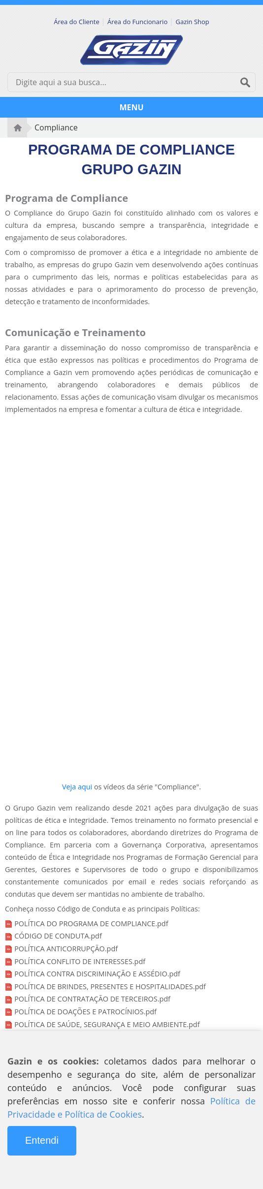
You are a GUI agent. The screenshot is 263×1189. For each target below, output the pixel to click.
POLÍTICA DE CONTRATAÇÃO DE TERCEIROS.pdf (92, 998)
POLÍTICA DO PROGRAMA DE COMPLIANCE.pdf (91, 923)
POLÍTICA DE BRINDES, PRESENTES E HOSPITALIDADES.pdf (110, 986)
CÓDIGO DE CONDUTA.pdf (58, 935)
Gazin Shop (192, 21)
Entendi (42, 1140)
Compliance (56, 127)
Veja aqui (77, 786)
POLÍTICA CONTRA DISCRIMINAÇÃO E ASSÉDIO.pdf (97, 973)
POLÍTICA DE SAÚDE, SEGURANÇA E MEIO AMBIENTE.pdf (106, 1024)
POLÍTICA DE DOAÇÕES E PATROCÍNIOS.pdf (85, 1011)
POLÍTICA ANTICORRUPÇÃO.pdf (66, 948)
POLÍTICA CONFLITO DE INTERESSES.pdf (79, 961)
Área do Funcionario (138, 21)
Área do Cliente (77, 21)
